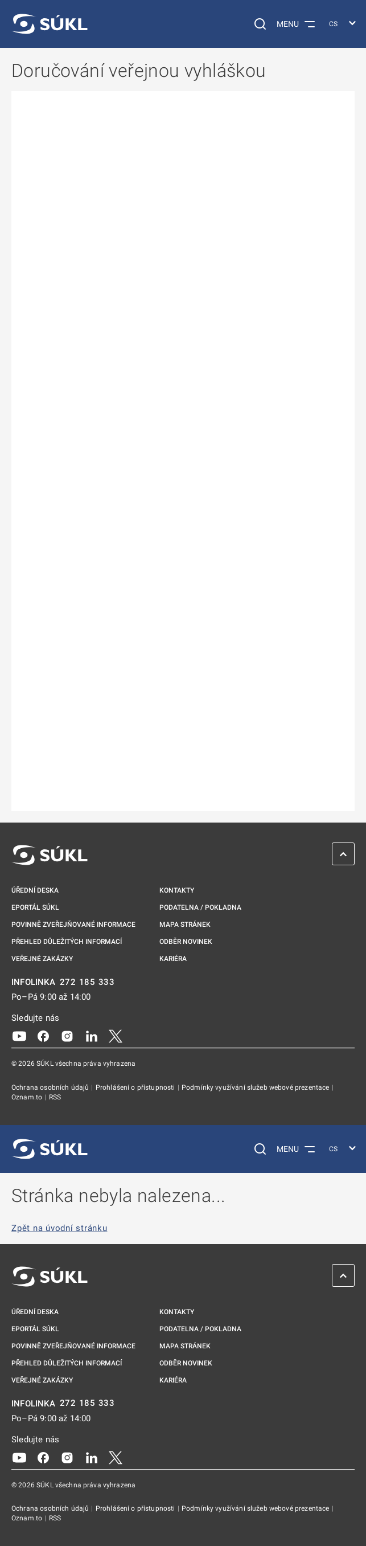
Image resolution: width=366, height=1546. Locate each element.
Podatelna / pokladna (200, 907)
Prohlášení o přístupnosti (136, 1087)
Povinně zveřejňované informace (73, 925)
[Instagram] (67, 1035)
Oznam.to (27, 1097)
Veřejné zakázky (42, 959)
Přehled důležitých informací (66, 942)
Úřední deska (35, 890)
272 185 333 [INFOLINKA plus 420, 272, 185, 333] (87, 982)
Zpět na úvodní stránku (59, 1228)
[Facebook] (43, 1035)
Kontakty (176, 890)
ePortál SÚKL (35, 907)
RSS (55, 1097)
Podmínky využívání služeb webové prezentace (256, 1087)
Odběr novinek (185, 942)
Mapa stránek (185, 925)
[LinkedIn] (92, 1035)
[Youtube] (19, 1035)
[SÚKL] (49, 24)
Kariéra (173, 959)
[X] (116, 1035)
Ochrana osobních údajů (51, 1087)
